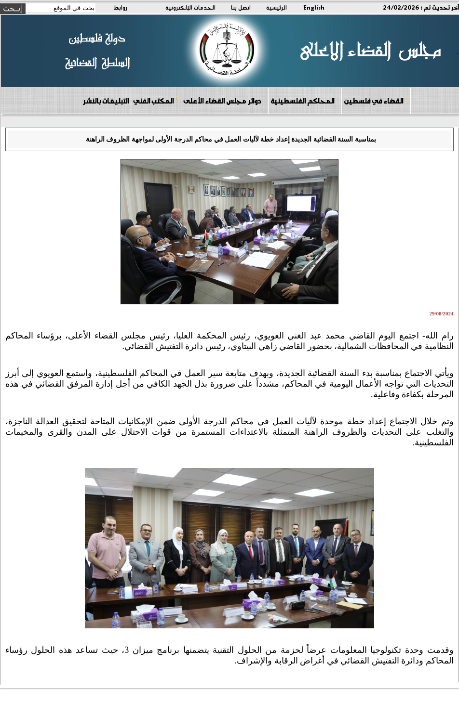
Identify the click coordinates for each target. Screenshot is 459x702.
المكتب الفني (155, 100)
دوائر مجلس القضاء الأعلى (224, 100)
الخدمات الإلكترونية (190, 7)
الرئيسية (276, 7)
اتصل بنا (241, 7)
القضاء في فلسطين (375, 100)
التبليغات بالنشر (105, 100)
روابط (120, 7)
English (313, 7)
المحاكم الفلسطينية (304, 100)
